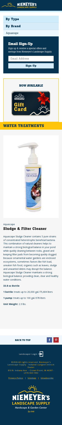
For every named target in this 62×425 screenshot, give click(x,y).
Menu (57, 5)
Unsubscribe (47, 378)
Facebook (49, 340)
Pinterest (56, 340)
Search (50, 5)
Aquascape (12, 33)
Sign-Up (31, 65)
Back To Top (22, 340)
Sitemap (32, 378)
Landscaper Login (28, 354)
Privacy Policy (15, 378)
